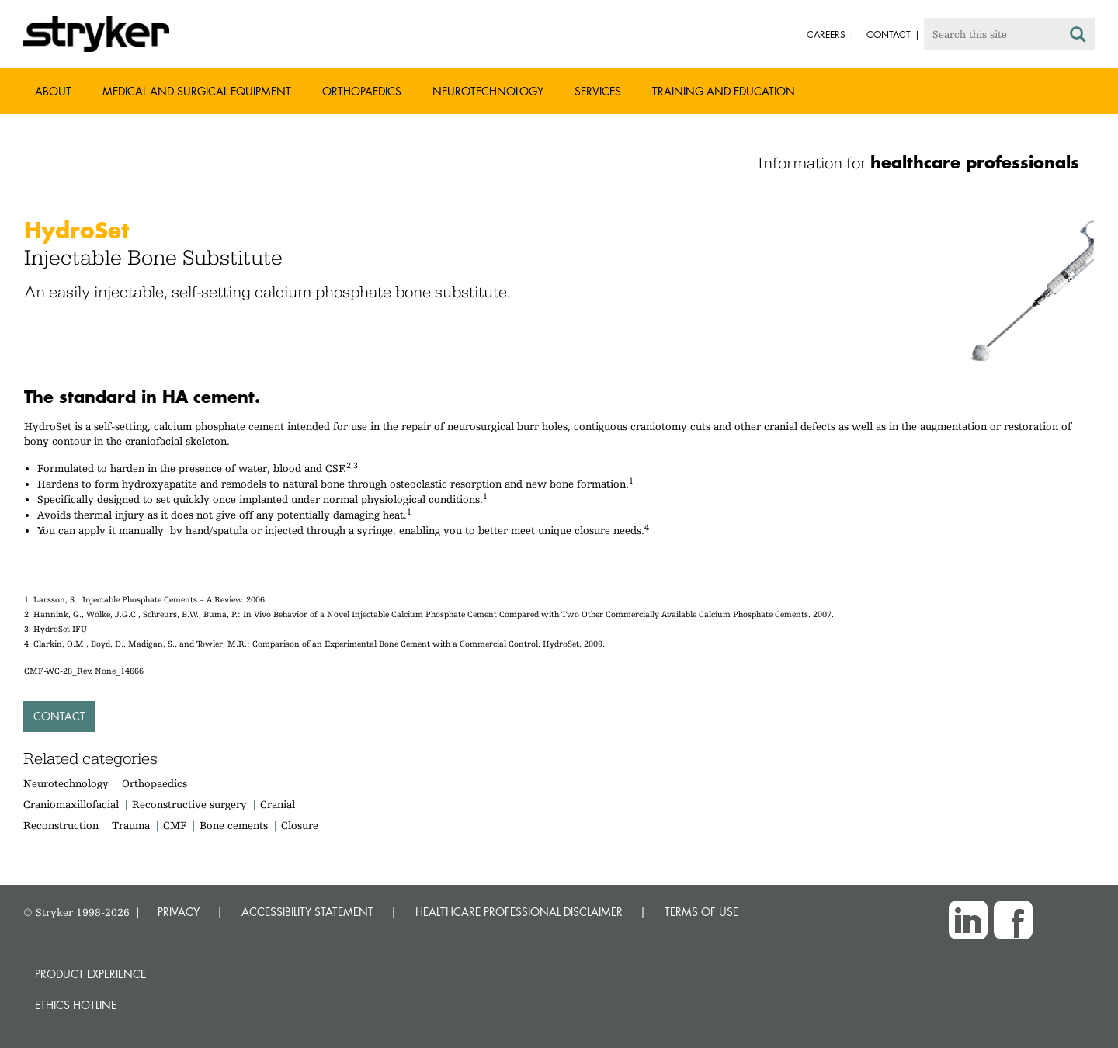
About (53, 91)
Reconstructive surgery (189, 804)
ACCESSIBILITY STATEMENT (307, 911)
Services (598, 91)
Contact (59, 716)
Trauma (131, 825)
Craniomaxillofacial (71, 804)
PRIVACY (179, 911)
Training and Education (723, 91)
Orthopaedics (361, 91)
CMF (174, 825)
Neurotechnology (487, 91)
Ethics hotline (75, 1005)
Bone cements (234, 825)
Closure (299, 825)
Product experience (90, 973)
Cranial (277, 804)
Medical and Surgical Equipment (196, 91)
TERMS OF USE (701, 911)
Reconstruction (61, 825)
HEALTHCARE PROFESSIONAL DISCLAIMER (519, 911)
